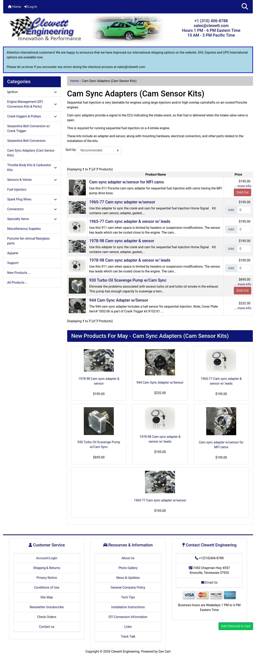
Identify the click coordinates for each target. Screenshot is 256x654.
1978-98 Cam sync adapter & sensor (121, 240)
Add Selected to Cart (235, 626)
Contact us (46, 627)
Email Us (209, 582)
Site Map (46, 597)
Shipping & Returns (46, 568)
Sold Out (242, 192)
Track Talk (128, 636)
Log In (30, 7)
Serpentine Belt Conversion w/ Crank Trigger (28, 128)
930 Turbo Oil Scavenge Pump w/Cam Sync (127, 280)
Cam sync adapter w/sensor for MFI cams (126, 182)
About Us (127, 558)
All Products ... (17, 282)
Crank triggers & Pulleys (32, 116)
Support (12, 263)
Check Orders (46, 617)
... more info (242, 186)
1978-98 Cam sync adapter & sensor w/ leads (129, 260)
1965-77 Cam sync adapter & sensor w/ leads (129, 221)
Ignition (32, 92)
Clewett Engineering (125, 651)
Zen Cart (164, 651)
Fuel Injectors (16, 189)
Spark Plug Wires (32, 199)
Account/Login (46, 558)
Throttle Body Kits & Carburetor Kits (32, 167)
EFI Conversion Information (128, 617)
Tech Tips (128, 597)
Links (128, 627)
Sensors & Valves (32, 180)
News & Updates (128, 578)
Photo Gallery (127, 568)
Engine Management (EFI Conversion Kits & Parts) (32, 104)
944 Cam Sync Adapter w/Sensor (118, 300)
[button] (245, 7)
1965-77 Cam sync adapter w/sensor (122, 202)
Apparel (12, 253)
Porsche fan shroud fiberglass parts (28, 241)
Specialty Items (32, 219)
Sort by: (71, 150)
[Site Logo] (44, 29)
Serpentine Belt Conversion (26, 141)
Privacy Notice (46, 578)
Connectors (32, 209)
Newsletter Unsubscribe (47, 607)
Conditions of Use (46, 587)
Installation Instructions (128, 607)
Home (14, 7)
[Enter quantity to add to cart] (244, 210)
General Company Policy (128, 587)
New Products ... (19, 273)
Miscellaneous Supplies (24, 229)
